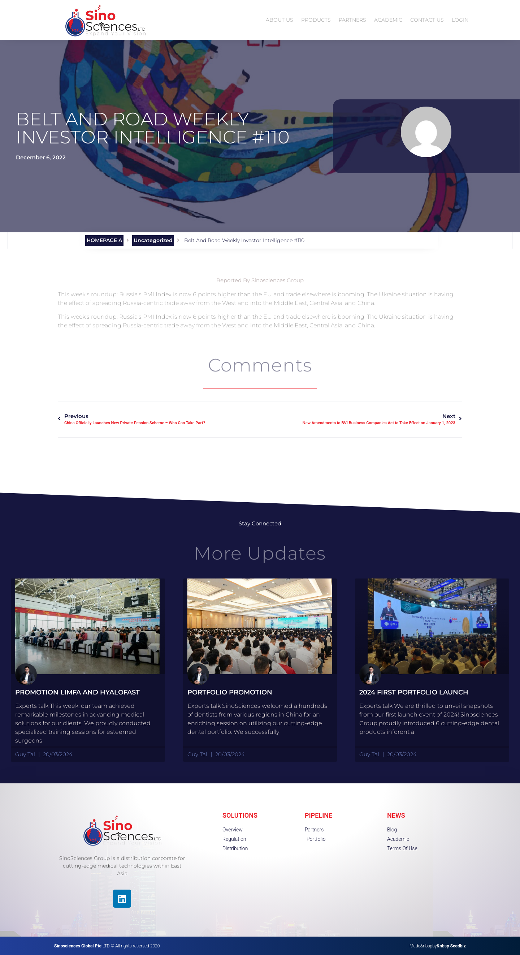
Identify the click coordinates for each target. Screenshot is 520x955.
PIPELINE (318, 815)
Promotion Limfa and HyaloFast (77, 692)
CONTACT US (427, 20)
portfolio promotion (229, 692)
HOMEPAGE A (104, 240)
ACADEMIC (388, 20)
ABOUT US (279, 20)
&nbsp (451, 945)
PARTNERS (352, 20)
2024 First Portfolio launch (413, 692)
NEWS (396, 815)
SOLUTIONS (239, 815)
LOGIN (460, 20)
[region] (93, 903)
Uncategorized (153, 240)
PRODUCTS (316, 20)
